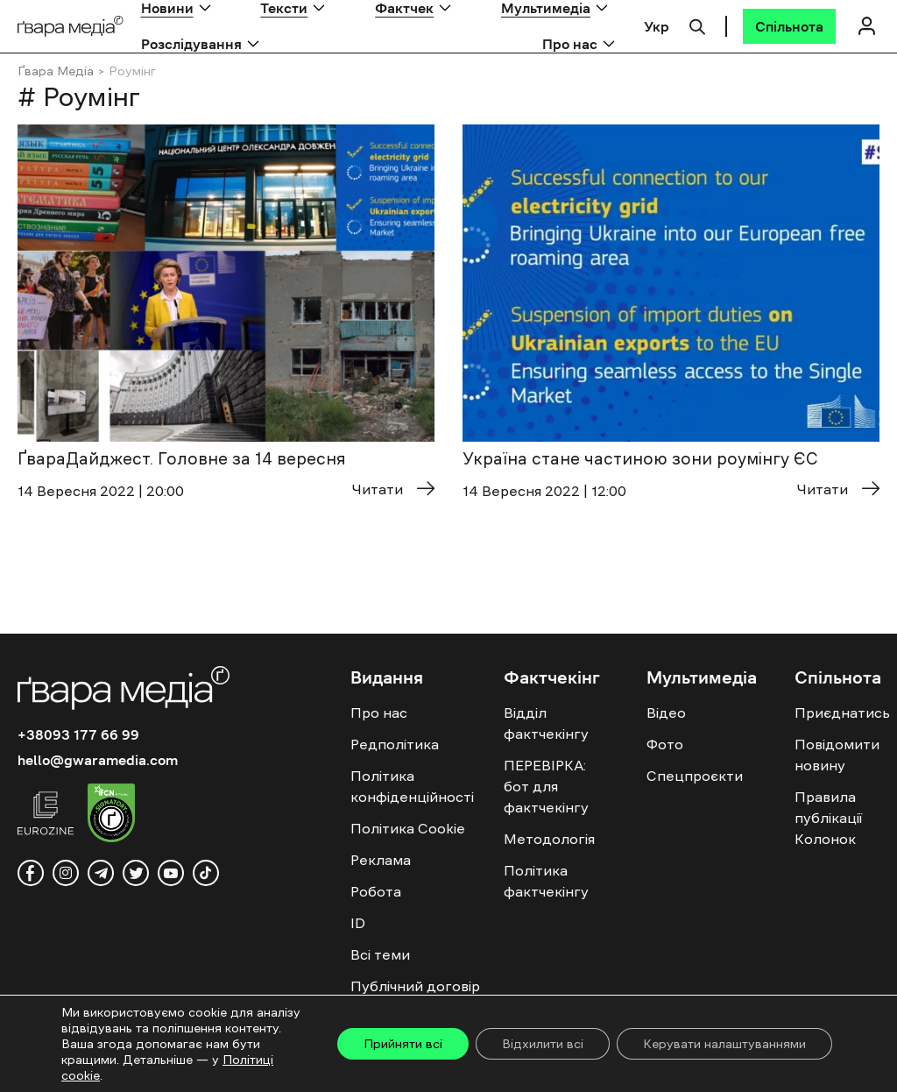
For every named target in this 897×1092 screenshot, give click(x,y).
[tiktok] (206, 873)
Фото (664, 744)
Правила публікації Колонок (828, 818)
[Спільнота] (789, 26)
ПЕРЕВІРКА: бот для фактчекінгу (546, 786)
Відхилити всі (542, 1044)
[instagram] (66, 873)
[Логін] (866, 26)
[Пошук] (697, 24)
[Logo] (71, 27)
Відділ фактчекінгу (546, 723)
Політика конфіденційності (412, 786)
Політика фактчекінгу (546, 880)
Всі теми (380, 954)
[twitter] (136, 873)
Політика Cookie (407, 828)
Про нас (569, 44)
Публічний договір (415, 986)
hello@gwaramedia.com (98, 760)
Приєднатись (842, 713)
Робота (375, 891)
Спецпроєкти (694, 776)
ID (357, 923)
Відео (666, 713)
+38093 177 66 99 (78, 734)
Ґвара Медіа (56, 71)
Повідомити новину (837, 754)
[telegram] (101, 873)
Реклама (380, 860)
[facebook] (31, 873)
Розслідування (191, 44)
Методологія (549, 839)
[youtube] (171, 873)
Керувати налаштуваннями (724, 1044)
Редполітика (394, 744)
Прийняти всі (403, 1044)
